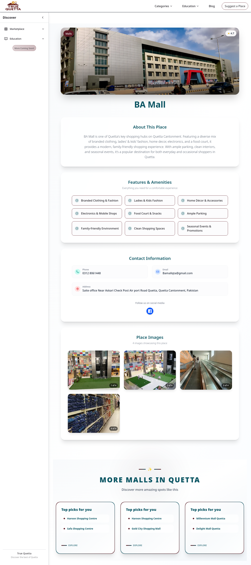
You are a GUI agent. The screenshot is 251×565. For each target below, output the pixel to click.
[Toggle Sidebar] (19, 17)
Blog (212, 6)
